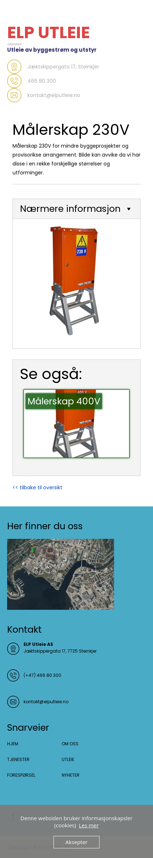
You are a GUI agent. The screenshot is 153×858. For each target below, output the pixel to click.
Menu (14, 12)
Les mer (89, 825)
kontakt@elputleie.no (46, 702)
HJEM (12, 744)
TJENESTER (18, 759)
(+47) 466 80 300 (42, 675)
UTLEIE (68, 759)
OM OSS (70, 744)
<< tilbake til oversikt (37, 487)
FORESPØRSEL (21, 775)
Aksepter (76, 842)
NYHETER (71, 775)
